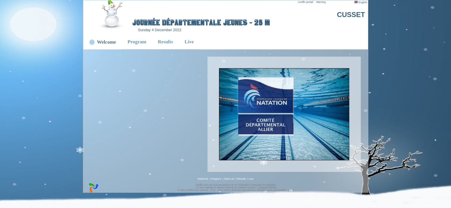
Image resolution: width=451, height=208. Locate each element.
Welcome (203, 178)
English (360, 2)
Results (165, 41)
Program (137, 41)
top (291, 190)
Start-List (229, 178)
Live (189, 41)
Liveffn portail (305, 2)
